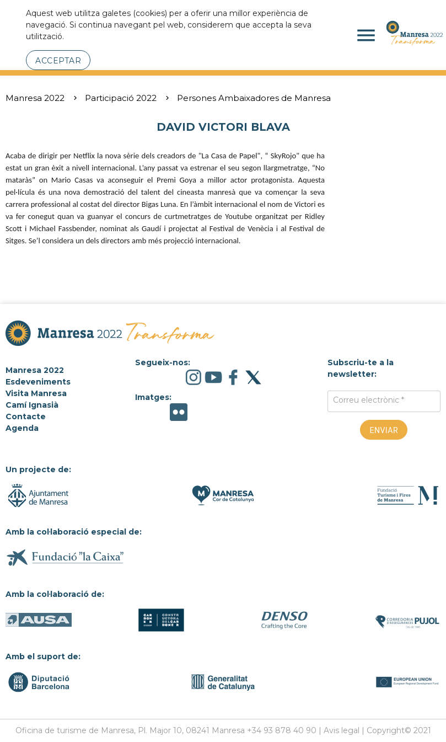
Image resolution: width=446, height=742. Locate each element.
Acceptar (58, 61)
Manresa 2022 (35, 98)
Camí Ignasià (32, 405)
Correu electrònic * (368, 400)
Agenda (22, 428)
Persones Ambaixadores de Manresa (254, 98)
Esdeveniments (38, 382)
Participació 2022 (121, 98)
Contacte (26, 416)
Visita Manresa (36, 393)
